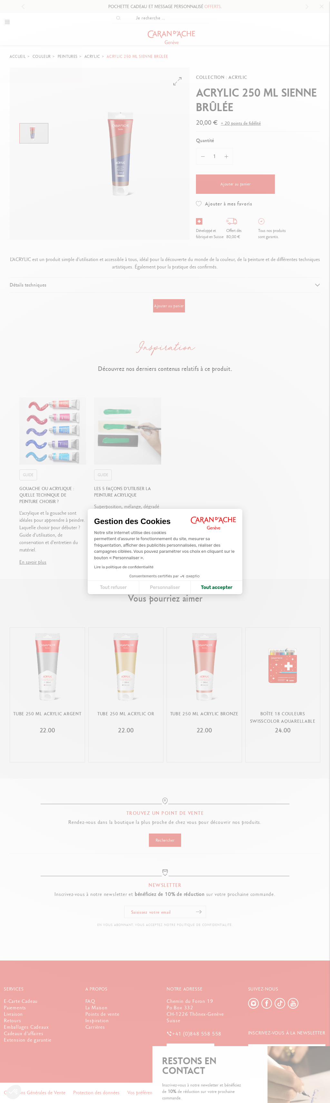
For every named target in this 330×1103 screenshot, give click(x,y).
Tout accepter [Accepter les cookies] (216, 587)
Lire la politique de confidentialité (123, 567)
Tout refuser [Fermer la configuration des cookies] (113, 587)
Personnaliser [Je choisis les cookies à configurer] (165, 587)
